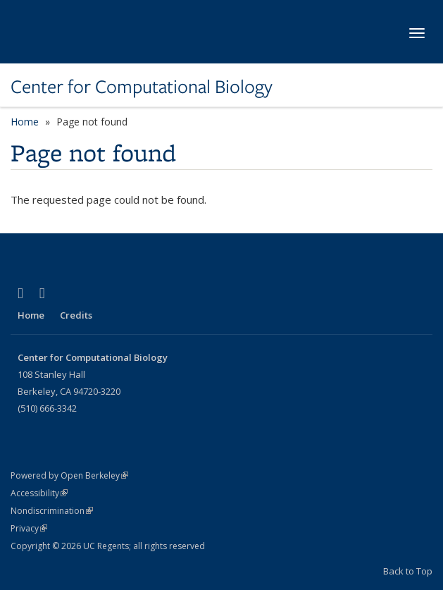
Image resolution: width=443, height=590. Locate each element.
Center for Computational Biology (142, 86)
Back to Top (407, 571)
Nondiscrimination (52, 511)
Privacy (29, 528)
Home (25, 121)
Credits (76, 315)
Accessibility (39, 493)
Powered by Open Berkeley (69, 475)
